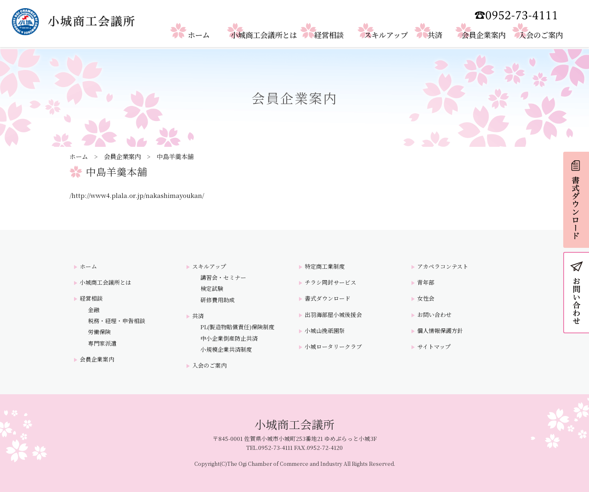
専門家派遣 (102, 343)
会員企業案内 (122, 156)
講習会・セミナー (223, 277)
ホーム (79, 156)
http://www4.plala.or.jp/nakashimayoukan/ (138, 195)
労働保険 (99, 332)
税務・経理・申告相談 (116, 321)
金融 (93, 310)
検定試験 (211, 288)
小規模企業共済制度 (226, 349)
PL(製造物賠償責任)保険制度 (237, 327)
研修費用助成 (217, 300)
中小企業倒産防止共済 (229, 338)
